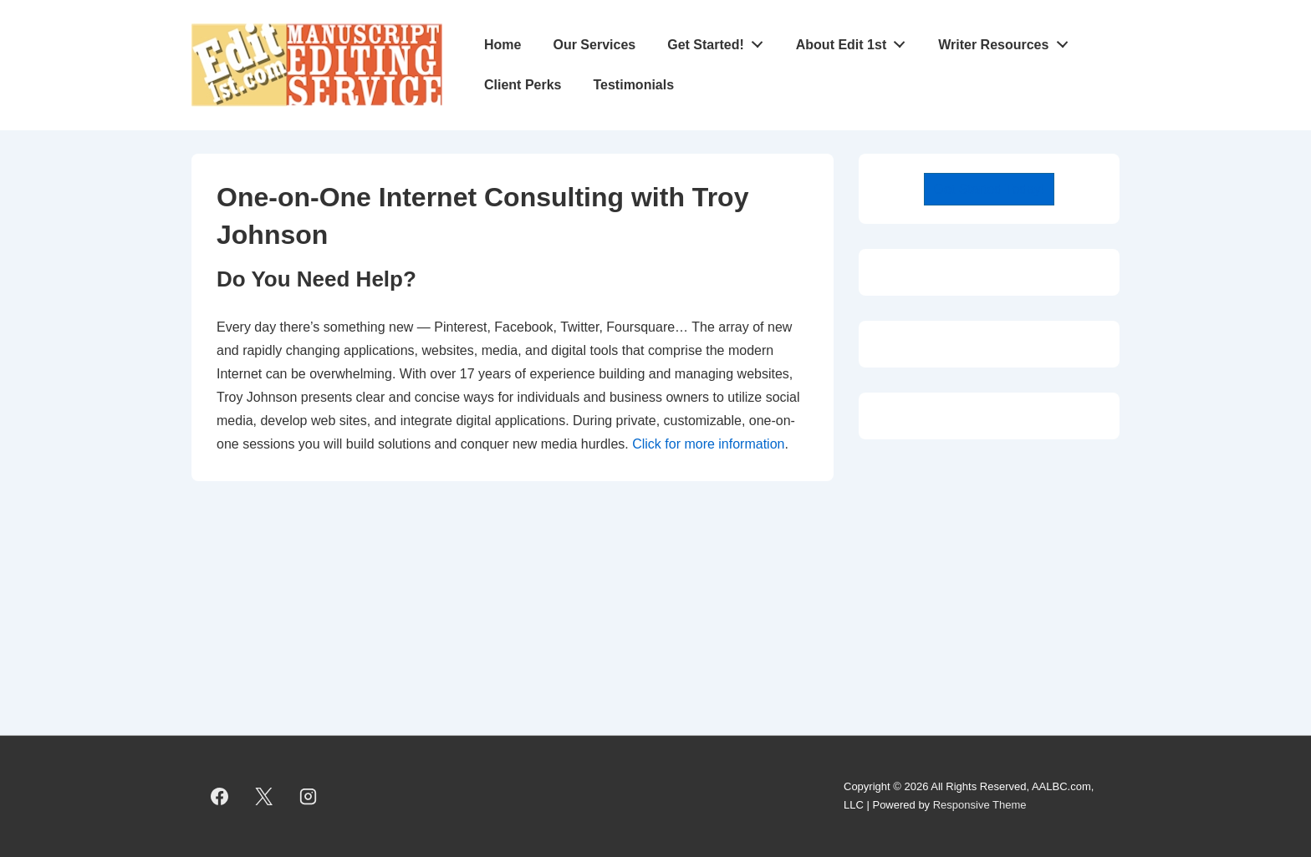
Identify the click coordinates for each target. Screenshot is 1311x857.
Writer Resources (1007, 41)
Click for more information (708, 444)
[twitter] (264, 796)
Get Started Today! (988, 189)
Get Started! (719, 41)
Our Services (594, 45)
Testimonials (633, 85)
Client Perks (522, 85)
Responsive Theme (980, 805)
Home (502, 45)
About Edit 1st (855, 41)
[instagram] (308, 796)
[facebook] (220, 796)
